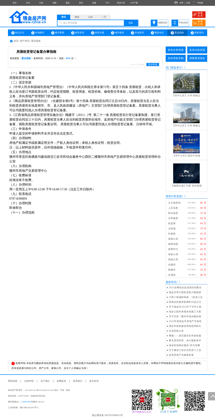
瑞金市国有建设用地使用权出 (185, 326)
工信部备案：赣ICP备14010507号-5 (23, 407)
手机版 (200, 3)
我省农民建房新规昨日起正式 (185, 302)
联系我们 (77, 381)
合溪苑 (172, 275)
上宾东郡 (173, 208)
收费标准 (61, 381)
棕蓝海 (172, 223)
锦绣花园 (173, 244)
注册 (188, 3)
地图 (54, 3)
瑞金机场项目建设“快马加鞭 (184, 345)
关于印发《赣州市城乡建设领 (185, 316)
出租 (41, 3)
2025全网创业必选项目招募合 (185, 287)
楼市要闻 (57, 33)
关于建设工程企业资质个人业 (185, 350)
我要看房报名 (197, 58)
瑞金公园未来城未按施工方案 (185, 311)
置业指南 (177, 33)
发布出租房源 (197, 49)
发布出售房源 (176, 49)
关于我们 (45, 381)
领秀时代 (173, 249)
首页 (15, 3)
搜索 (131, 23)
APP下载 (134, 3)
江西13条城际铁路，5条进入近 (186, 297)
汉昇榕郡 (173, 218)
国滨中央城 (194, 155)
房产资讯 (24, 41)
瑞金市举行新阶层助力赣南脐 (185, 292)
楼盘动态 (157, 33)
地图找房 (162, 22)
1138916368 (26, 402)
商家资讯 (197, 33)
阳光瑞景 (173, 213)
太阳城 (172, 228)
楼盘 (68, 3)
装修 (94, 3)
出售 (28, 3)
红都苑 (172, 233)
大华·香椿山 (194, 125)
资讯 (81, 3)
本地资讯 (137, 33)
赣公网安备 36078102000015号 (107, 415)
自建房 (172, 264)
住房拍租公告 (176, 331)
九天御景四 (174, 203)
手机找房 (183, 22)
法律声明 (29, 381)
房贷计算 (121, 3)
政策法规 (97, 33)
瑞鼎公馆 (173, 239)
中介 (108, 3)
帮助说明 (12, 381)
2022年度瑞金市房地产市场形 (185, 321)
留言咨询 (94, 381)
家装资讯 (77, 33)
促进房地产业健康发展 (181, 355)
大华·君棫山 (194, 95)
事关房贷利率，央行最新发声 (185, 340)
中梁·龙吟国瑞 (194, 186)
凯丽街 (172, 270)
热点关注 (18, 33)
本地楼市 (37, 33)
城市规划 (117, 33)
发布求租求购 (176, 58)
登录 (181, 3)
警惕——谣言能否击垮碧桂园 (185, 335)
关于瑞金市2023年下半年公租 (185, 307)
